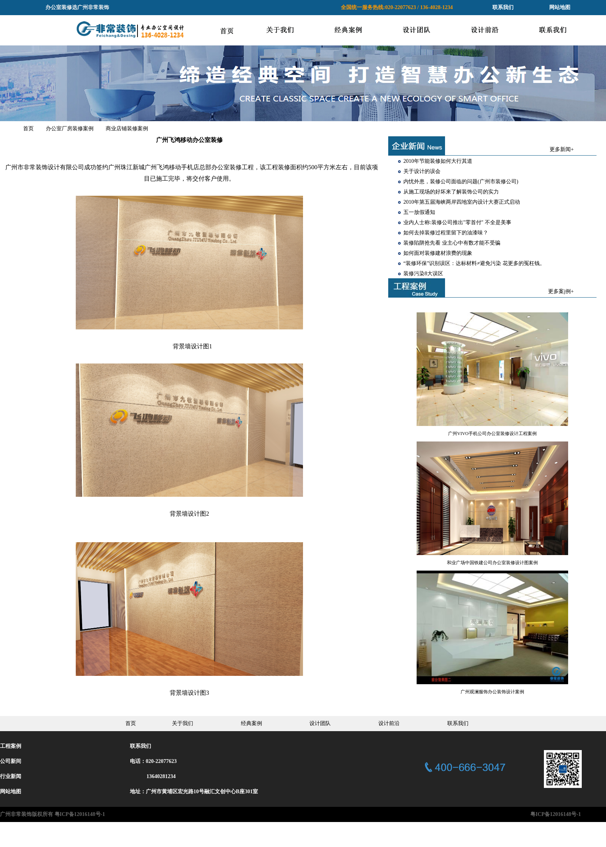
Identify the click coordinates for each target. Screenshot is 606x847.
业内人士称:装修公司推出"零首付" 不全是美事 (457, 222)
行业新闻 (10, 776)
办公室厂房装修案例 (70, 128)
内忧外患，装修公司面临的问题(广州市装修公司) (460, 181)
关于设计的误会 (421, 171)
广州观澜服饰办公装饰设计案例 (492, 691)
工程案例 (10, 746)
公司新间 (10, 761)
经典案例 (251, 723)
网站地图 (559, 7)
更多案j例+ (561, 291)
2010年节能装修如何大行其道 (437, 161)
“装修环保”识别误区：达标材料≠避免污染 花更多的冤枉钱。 (474, 263)
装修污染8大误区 (423, 273)
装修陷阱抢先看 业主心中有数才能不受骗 (451, 243)
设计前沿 (389, 723)
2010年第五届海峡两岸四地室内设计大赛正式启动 (461, 202)
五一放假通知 (419, 212)
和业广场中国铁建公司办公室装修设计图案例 (492, 562)
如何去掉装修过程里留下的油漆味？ (445, 233)
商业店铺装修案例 (127, 128)
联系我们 (503, 7)
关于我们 (182, 723)
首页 (28, 128)
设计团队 (320, 723)
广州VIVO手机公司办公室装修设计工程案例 (492, 433)
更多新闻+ (562, 149)
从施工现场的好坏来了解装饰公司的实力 (451, 192)
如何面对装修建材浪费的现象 (437, 253)
